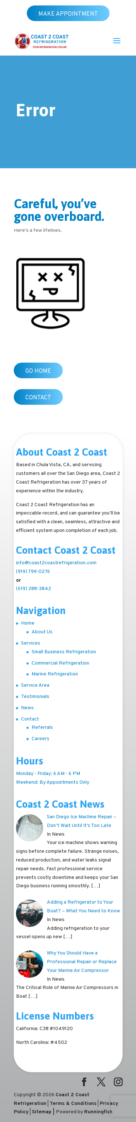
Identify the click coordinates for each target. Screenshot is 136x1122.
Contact (38, 397)
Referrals (42, 728)
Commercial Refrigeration (60, 663)
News (27, 708)
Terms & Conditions (73, 1104)
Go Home (38, 371)
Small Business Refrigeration (64, 652)
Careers (40, 739)
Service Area (35, 685)
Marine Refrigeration (55, 674)
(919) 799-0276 (33, 572)
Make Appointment (68, 14)
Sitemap (41, 1112)
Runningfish (98, 1112)
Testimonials (35, 697)
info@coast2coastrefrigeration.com (56, 563)
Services (30, 643)
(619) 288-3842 (33, 589)
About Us (42, 632)
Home (27, 623)
